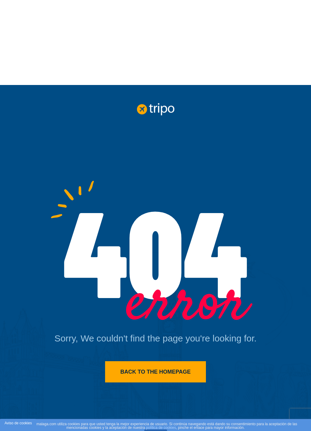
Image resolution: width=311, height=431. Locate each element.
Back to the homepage (155, 372)
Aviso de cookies (18, 423)
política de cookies (161, 428)
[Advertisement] (155, 42)
